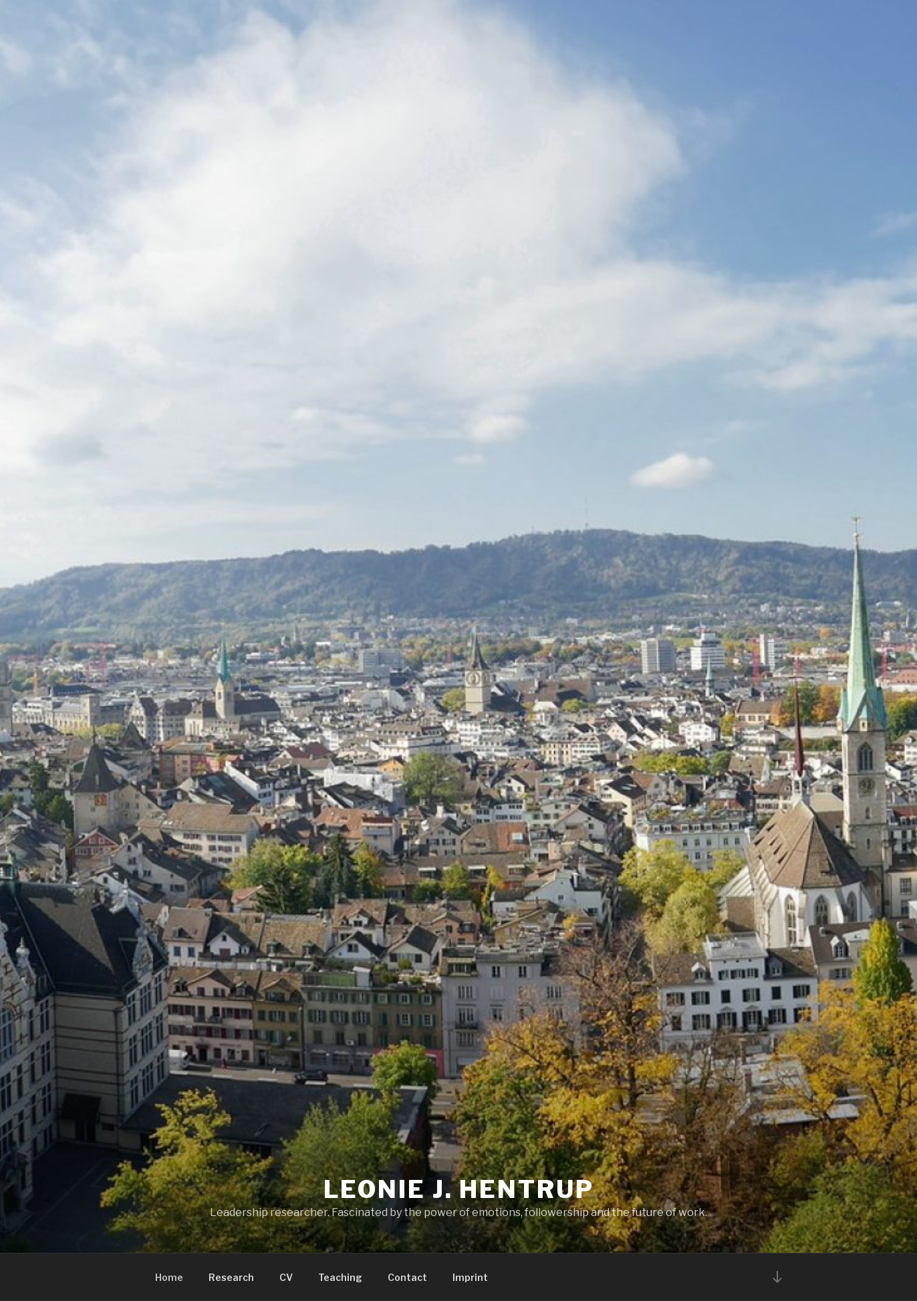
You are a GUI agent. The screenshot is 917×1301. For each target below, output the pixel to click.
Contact (407, 1277)
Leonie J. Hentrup (458, 1189)
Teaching (340, 1277)
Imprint (470, 1277)
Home (169, 1277)
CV (286, 1277)
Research (231, 1277)
